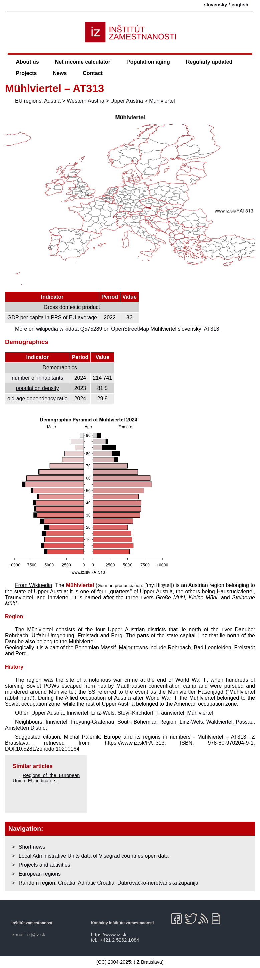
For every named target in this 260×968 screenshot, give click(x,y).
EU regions (28, 101)
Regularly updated (209, 62)
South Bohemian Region (146, 722)
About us (27, 62)
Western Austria (85, 101)
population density (37, 388)
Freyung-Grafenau (92, 722)
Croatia (66, 883)
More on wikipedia (36, 329)
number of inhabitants (37, 378)
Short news (32, 847)
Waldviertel (219, 722)
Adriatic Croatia (96, 883)
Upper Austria (126, 101)
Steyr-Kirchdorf (135, 713)
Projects (26, 73)
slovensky (215, 4)
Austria (52, 101)
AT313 (211, 329)
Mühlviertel (162, 101)
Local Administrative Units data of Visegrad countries (81, 856)
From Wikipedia (33, 585)
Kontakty (99, 923)
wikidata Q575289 (80, 329)
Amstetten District (26, 728)
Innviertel (77, 713)
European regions (40, 874)
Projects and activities (44, 865)
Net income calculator (82, 62)
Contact (93, 73)
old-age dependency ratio (37, 398)
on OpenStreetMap (126, 329)
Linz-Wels (103, 713)
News (60, 73)
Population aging (148, 62)
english (240, 4)
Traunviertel (170, 713)
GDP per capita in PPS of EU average (52, 317)
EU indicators (42, 780)
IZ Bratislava (148, 962)
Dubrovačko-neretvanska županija (157, 883)
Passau (244, 722)
